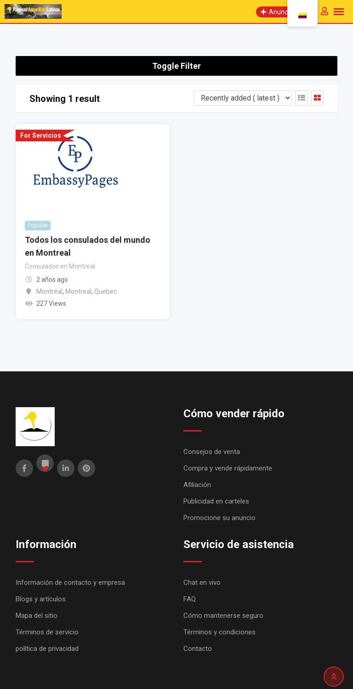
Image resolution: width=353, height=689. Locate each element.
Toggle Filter (176, 66)
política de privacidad (47, 648)
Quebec (105, 291)
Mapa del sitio (36, 615)
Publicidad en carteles (216, 501)
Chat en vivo (202, 582)
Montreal (78, 291)
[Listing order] (243, 98)
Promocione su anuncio (219, 518)
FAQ (189, 599)
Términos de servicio (47, 632)
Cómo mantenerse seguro (223, 615)
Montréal (49, 291)
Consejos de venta (211, 452)
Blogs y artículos (41, 599)
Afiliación (197, 485)
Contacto (197, 648)
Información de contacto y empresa (70, 582)
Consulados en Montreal (60, 266)
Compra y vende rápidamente (227, 468)
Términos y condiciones (219, 632)
